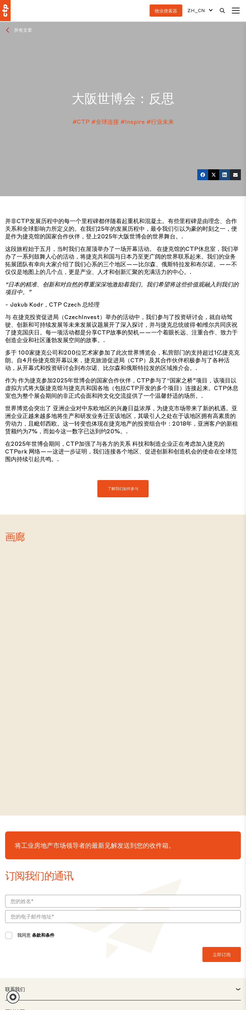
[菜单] (236, 10)
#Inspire (132, 121)
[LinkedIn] (224, 174)
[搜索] (222, 10)
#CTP (81, 121)
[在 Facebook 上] (202, 174)
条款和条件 (43, 935)
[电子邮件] (235, 174)
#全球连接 (105, 121)
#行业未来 (160, 121)
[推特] (213, 174)
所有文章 (23, 30)
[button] (13, 997)
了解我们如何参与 (123, 488)
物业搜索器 (166, 10)
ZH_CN (196, 10)
